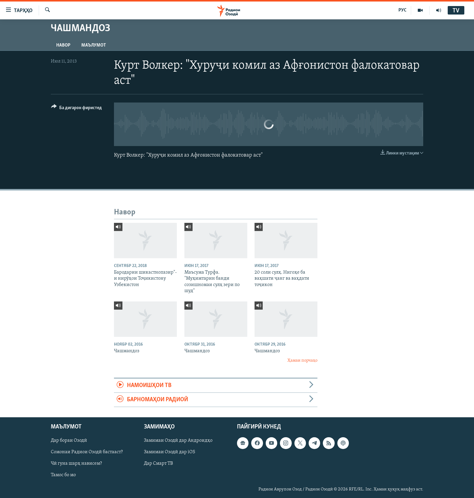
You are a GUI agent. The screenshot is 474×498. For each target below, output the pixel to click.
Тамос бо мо (63, 475)
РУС (402, 10)
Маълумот (93, 45)
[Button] (76, 109)
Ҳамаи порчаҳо (302, 360)
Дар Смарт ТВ (158, 463)
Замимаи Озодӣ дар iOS (169, 452)
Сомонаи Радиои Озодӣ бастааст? (87, 452)
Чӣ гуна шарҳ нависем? (76, 463)
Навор (63, 45)
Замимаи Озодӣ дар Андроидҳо (178, 440)
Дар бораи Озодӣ (69, 440)
